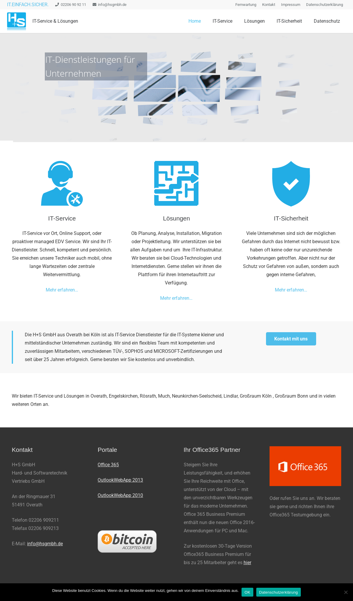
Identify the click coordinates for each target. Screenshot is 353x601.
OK (247, 592)
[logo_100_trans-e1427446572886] (16, 21)
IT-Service (62, 218)
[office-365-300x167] (305, 466)
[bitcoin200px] (133, 541)
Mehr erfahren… (62, 290)
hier (247, 562)
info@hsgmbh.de (45, 543)
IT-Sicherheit (291, 218)
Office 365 (108, 464)
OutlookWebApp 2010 (120, 495)
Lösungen (176, 218)
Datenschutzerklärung (278, 592)
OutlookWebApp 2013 (120, 480)
